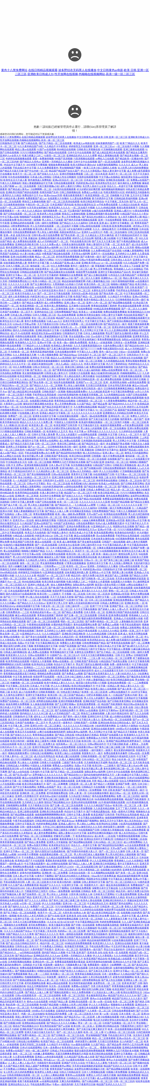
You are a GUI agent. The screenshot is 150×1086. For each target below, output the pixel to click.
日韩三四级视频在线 (70, 192)
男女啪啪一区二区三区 (36, 397)
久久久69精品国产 (9, 327)
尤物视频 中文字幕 (119, 195)
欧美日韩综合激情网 (79, 456)
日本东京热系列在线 (35, 729)
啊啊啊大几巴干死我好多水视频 (68, 462)
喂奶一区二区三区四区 (15, 578)
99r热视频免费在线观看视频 (109, 799)
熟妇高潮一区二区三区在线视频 (22, 1004)
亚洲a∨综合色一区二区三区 (130, 1038)
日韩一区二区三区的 (45, 443)
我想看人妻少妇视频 (105, 238)
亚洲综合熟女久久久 (18, 1084)
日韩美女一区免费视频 (125, 342)
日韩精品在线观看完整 (31, 272)
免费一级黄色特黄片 (120, 664)
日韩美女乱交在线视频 (131, 358)
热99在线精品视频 (31, 581)
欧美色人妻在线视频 (91, 900)
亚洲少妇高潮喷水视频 (22, 256)
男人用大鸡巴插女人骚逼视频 (89, 854)
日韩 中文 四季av (14, 465)
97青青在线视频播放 (75, 563)
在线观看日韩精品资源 (41, 401)
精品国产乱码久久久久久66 (122, 995)
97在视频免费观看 (69, 330)
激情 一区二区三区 (29, 563)
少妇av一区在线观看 (129, 351)
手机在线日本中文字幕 (24, 168)
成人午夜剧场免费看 (101, 707)
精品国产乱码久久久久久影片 (127, 998)
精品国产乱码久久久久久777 (111, 1084)
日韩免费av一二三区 (54, 566)
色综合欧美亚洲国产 (133, 315)
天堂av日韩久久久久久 (66, 897)
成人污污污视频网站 (20, 759)
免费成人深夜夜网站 (35, 348)
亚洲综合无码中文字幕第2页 (98, 839)
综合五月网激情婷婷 (129, 781)
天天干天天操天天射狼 (62, 597)
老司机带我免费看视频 (67, 256)
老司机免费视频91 (38, 925)
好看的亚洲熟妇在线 (23, 269)
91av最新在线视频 (80, 1044)
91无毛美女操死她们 (37, 207)
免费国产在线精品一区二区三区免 (17, 701)
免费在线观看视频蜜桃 (101, 367)
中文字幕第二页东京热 (116, 201)
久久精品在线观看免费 (57, 857)
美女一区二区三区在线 (43, 318)
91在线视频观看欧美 (110, 551)
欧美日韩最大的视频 (20, 937)
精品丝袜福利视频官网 (73, 281)
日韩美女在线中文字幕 (137, 949)
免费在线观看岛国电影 (107, 925)
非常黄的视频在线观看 (18, 1011)
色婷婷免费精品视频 (46, 824)
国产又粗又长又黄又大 (126, 857)
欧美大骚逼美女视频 (59, 925)
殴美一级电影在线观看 (71, 934)
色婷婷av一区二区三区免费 (72, 931)
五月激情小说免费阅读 (53, 1078)
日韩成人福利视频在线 (15, 652)
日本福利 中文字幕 (40, 771)
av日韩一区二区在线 (67, 499)
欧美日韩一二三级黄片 (49, 594)
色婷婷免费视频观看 (110, 922)
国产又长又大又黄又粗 (103, 241)
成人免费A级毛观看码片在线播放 (123, 640)
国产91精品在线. (29, 143)
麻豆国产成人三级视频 (24, 419)
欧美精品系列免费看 (56, 1014)
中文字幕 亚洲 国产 (76, 952)
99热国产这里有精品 (64, 523)
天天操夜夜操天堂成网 (95, 762)
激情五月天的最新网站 (136, 453)
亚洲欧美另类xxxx (90, 263)
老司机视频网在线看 (35, 983)
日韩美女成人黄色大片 (56, 373)
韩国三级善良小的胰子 (65, 830)
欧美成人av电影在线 (84, 143)
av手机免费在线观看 (107, 204)
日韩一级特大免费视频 (46, 223)
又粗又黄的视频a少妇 (48, 186)
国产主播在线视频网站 (110, 866)
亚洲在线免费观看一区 (84, 548)
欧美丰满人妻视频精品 (56, 305)
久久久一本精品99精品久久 (60, 551)
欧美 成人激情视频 (22, 229)
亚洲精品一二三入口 (34, 667)
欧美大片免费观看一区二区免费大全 (36, 744)
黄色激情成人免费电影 (39, 180)
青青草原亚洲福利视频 (42, 351)
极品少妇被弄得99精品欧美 (105, 373)
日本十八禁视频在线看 (93, 1072)
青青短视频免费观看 (135, 361)
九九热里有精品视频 (103, 808)
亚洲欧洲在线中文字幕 (47, 330)
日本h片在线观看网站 (138, 778)
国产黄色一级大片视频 (74, 716)
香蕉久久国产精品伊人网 (57, 808)
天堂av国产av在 (94, 514)
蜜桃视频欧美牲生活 (127, 477)
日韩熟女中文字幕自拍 (60, 459)
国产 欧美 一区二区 (125, 873)
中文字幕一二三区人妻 (29, 600)
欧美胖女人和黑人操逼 (46, 1072)
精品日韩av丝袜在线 (133, 704)
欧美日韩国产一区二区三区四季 (72, 998)
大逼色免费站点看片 (113, 345)
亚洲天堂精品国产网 (42, 747)
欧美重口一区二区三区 (31, 428)
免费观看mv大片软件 (97, 738)
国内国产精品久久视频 (53, 952)
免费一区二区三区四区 (128, 796)
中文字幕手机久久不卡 (137, 523)
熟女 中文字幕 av (77, 431)
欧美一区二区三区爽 (123, 1001)
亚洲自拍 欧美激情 (64, 339)
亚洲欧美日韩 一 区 (134, 603)
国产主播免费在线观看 (65, 529)
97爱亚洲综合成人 (115, 787)
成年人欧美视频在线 (18, 296)
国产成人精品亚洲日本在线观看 (108, 152)
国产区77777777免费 (91, 348)
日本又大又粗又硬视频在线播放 (97, 655)
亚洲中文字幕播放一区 (122, 223)
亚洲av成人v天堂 (90, 906)
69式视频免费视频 (124, 538)
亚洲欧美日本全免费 (98, 915)
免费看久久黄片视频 (70, 643)
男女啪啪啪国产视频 (70, 168)
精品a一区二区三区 (45, 256)
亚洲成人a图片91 (122, 210)
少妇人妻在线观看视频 (37, 888)
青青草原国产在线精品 (61, 1069)
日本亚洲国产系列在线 (62, 204)
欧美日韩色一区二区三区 (97, 284)
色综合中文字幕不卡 (14, 164)
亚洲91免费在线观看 (137, 428)
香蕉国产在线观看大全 (49, 698)
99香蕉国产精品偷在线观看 (56, 253)
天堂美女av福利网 (80, 253)
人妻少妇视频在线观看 (107, 1017)
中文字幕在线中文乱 (88, 425)
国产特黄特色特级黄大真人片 (82, 851)
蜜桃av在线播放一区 (13, 637)
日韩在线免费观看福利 (24, 232)
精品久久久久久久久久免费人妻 (36, 422)
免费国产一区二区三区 (19, 416)
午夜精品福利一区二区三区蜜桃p (109, 676)
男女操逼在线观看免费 (129, 305)
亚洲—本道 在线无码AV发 (16, 235)
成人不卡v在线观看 (20, 333)
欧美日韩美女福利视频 (53, 581)
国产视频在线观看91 (107, 358)
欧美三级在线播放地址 (19, 250)
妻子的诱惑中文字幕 (102, 198)
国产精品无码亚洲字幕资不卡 (57, 407)
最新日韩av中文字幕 (136, 520)
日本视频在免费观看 (127, 229)
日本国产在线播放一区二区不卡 (16, 312)
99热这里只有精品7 (71, 692)
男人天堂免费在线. (71, 217)
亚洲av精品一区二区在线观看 (116, 719)
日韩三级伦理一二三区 (77, 606)
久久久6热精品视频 (106, 207)
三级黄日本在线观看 (87, 1007)
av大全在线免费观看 (135, 845)
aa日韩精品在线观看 (30, 952)
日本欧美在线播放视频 (126, 437)
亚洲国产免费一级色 (126, 784)
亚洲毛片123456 (65, 866)
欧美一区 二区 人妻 (93, 1032)
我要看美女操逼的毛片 (131, 925)
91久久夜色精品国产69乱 (30, 146)
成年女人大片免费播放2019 (48, 716)
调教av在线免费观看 (111, 370)
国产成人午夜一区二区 (15, 505)
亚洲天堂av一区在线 (23, 520)
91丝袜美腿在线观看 (67, 416)
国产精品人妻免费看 (72, 612)
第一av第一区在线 (102, 1001)
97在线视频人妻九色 (28, 413)
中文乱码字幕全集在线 (65, 287)
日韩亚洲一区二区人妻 (80, 784)
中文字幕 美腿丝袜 (27, 238)
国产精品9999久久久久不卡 (122, 404)
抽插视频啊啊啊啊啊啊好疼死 (50, 814)
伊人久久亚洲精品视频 (116, 330)
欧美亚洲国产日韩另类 (65, 425)
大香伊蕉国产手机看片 (42, 949)
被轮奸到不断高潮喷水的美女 (38, 404)
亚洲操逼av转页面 (115, 520)
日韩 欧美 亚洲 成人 (99, 223)
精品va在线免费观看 (64, 747)
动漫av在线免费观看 (135, 830)
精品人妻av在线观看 (25, 149)
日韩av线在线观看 (60, 474)
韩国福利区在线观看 (42, 278)
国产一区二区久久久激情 (87, 278)
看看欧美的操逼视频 (56, 860)
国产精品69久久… (64, 505)
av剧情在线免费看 (137, 382)
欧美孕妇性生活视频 (42, 664)
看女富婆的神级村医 (124, 750)
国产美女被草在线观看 (89, 542)
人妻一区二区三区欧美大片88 (40, 882)
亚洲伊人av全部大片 (10, 155)
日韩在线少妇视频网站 (42, 753)
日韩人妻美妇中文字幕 (93, 882)
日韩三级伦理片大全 (91, 545)
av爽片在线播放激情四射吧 (51, 732)
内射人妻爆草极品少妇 (98, 281)
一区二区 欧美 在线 (123, 707)
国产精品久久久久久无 (46, 934)
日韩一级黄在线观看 (30, 827)
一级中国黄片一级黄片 (101, 750)
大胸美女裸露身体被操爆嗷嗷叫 (43, 361)
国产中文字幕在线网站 (24, 787)
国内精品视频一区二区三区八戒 (75, 269)
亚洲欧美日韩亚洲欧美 (73, 633)
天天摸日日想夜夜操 (96, 385)
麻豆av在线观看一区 (45, 542)
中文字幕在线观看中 (34, 863)
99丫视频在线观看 (124, 937)
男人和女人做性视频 (47, 232)
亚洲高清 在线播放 (49, 327)
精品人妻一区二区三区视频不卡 (109, 667)
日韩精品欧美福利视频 (125, 198)
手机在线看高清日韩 (80, 241)
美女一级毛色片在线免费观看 (63, 909)
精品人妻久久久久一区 (132, 686)
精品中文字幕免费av (20, 529)
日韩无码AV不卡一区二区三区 (15, 747)
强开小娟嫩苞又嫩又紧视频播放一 (25, 566)
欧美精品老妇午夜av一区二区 (45, 612)
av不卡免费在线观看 (30, 768)
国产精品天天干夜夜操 (125, 732)
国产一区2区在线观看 (109, 161)
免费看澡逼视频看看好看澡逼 (117, 499)
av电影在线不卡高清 (25, 299)
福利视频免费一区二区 (55, 210)
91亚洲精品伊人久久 (101, 526)
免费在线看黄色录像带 (115, 753)
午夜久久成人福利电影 (88, 370)
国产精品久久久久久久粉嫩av (62, 1023)
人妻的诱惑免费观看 (58, 670)
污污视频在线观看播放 (11, 431)
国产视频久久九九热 (128, 486)
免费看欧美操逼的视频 (68, 388)
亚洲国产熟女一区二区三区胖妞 (126, 606)
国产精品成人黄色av (18, 189)
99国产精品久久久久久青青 (20, 934)
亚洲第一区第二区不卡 (91, 446)
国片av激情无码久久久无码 (88, 827)
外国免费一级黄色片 (53, 965)
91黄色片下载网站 (44, 876)
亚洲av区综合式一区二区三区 (67, 180)
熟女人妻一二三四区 (25, 698)
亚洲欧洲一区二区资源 (26, 496)
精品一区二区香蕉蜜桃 (103, 1038)
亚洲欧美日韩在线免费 (51, 811)
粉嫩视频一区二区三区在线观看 (49, 250)
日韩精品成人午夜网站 (17, 765)
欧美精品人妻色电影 (61, 345)
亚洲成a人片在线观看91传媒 (128, 618)
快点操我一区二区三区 (42, 339)
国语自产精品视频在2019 (57, 802)
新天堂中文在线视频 (18, 719)
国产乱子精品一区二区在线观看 (55, 143)
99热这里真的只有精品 (87, 735)
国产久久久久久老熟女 (36, 900)
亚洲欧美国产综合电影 (94, 701)
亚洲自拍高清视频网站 (89, 287)
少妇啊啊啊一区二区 (40, 189)
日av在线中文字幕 (100, 336)
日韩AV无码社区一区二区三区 (48, 367)
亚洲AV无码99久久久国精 (72, 940)
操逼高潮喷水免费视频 (17, 704)
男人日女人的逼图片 (66, 434)
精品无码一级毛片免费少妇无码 (87, 575)
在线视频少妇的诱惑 (110, 870)
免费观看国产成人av (35, 198)
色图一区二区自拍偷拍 (115, 232)
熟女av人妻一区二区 (47, 980)
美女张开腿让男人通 (32, 456)
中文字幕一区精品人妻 (107, 686)
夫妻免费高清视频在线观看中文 (133, 318)
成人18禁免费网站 (53, 302)
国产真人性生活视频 (111, 980)
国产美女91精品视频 (40, 591)
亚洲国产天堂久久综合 (73, 1063)
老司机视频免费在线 (57, 793)
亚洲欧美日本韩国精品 (104, 863)
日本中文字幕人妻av (45, 919)
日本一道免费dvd (110, 974)
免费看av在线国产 (139, 180)
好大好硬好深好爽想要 (88, 189)
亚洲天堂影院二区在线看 (33, 1044)
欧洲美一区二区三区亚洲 (95, 692)
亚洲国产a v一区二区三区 (89, 382)
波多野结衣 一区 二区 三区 (107, 983)
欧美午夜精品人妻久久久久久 (99, 299)
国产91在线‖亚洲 (95, 462)
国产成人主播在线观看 (95, 275)
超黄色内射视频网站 (30, 873)
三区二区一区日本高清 (95, 174)
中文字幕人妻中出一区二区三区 (16, 756)
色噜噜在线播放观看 (25, 336)
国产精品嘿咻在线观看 (120, 302)
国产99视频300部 (93, 468)
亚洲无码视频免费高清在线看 (82, 557)
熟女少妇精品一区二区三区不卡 (34, 477)
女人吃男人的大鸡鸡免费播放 (133, 168)
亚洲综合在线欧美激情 (102, 729)
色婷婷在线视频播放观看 (18, 158)
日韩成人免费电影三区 (98, 489)
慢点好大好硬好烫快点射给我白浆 (61, 428)
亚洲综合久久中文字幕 (124, 961)
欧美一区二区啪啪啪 (38, 578)
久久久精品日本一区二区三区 (80, 480)
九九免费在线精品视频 (85, 407)
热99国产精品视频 (120, 502)
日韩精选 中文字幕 (32, 965)
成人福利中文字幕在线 (115, 446)
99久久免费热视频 (60, 266)
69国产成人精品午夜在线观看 (117, 587)
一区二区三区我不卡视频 (18, 394)
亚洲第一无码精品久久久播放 (57, 161)
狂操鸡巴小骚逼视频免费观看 (18, 545)
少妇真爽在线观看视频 (132, 397)
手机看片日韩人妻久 (89, 897)
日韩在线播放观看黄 (64, 183)
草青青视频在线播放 (122, 986)
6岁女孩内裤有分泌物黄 (79, 229)
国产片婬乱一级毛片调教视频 (28, 817)
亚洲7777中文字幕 (99, 606)
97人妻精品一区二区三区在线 (119, 1032)
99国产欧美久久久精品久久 (73, 971)
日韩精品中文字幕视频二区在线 (130, 839)
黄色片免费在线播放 (35, 321)
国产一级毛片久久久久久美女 (65, 578)
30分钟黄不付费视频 (36, 164)
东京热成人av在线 (9, 903)
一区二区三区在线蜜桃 (49, 995)
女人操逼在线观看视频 (39, 649)
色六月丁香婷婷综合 (116, 364)
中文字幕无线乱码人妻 (114, 545)
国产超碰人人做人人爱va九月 (113, 609)
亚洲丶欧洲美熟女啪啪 (115, 382)
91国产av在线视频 (46, 149)
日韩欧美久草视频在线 (88, 149)
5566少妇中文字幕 (19, 370)
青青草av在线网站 (49, 440)
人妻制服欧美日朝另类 (131, 621)
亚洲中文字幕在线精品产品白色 (114, 272)
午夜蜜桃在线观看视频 (38, 624)
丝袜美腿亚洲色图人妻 (15, 263)
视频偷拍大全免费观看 (71, 275)
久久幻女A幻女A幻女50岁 (60, 922)
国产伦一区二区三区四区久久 (121, 882)
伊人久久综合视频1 (109, 471)
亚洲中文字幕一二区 (105, 597)
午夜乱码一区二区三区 (37, 204)
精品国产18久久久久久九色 (70, 318)
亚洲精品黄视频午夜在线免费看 (102, 214)
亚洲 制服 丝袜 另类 (86, 781)
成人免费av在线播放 (38, 652)
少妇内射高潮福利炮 (67, 394)
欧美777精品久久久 (130, 143)
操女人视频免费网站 (61, 584)
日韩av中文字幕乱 (36, 483)
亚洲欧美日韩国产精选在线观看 (22, 192)
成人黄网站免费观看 (43, 658)
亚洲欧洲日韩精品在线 (107, 1026)
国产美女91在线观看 (36, 637)
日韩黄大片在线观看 (79, 373)
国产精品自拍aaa (68, 355)
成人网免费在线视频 (110, 379)
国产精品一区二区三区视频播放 (36, 836)
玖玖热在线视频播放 (18, 177)
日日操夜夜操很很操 (13, 204)
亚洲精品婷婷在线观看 (22, 223)
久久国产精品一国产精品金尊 (92, 404)
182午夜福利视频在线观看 (111, 802)
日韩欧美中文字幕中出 (106, 450)
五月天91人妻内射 (56, 379)
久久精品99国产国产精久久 (134, 974)
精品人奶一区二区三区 (123, 489)
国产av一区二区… (37, 446)
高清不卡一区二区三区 (120, 174)
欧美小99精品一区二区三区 (47, 281)
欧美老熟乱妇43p (96, 640)
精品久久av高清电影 (61, 358)
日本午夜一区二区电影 (91, 919)
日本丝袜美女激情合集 (102, 538)
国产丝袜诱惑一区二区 (34, 894)
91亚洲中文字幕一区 (77, 600)
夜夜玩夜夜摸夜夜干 (73, 195)
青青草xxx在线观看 (75, 1075)
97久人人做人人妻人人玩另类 (119, 247)
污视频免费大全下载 (75, 965)
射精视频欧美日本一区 (51, 689)
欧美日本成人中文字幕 (81, 532)
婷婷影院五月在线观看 (80, 146)
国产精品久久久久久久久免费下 (43, 848)
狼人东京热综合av (92, 453)
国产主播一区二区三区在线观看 (80, 615)
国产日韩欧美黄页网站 (132, 483)
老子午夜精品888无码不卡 (128, 235)
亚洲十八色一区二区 (96, 302)
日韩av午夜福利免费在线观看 (94, 260)
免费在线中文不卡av (32, 195)
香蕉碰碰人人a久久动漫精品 (128, 269)
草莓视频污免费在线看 (106, 266)
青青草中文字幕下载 (38, 263)
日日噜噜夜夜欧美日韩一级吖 (130, 299)
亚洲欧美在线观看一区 (117, 180)
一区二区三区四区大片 (15, 584)
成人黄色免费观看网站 (45, 833)
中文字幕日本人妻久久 (88, 719)
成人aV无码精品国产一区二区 (53, 241)
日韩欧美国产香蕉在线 (56, 456)
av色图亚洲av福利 (78, 977)
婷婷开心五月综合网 (82, 238)
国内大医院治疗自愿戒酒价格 (21, 594)
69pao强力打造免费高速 (103, 876)
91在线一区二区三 (33, 508)
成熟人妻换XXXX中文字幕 (72, 833)
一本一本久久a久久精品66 (28, 210)
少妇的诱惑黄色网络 (105, 725)
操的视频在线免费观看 (128, 1075)
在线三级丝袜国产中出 (51, 738)
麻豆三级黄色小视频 (45, 741)
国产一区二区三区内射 (65, 870)
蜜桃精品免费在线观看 (49, 673)
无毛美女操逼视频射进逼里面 (130, 578)
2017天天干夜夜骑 (68, 247)
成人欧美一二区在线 (104, 836)
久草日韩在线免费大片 (99, 517)
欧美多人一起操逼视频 (90, 312)
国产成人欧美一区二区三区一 (132, 689)
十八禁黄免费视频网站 (115, 401)
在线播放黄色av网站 (60, 1066)
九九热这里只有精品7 (80, 796)
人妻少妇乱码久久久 (125, 673)
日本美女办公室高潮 (68, 545)
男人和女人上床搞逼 (57, 894)
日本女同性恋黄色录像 (119, 385)
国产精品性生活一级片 (115, 324)
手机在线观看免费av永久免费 (40, 453)
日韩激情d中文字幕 (10, 143)
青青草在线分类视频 (119, 738)
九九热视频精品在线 (113, 361)
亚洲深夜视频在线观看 (130, 376)
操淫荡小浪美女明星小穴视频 (110, 584)
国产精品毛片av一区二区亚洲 (79, 1017)
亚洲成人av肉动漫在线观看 (49, 1056)
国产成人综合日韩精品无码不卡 (22, 943)
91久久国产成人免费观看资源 (23, 885)
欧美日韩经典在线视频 (19, 260)
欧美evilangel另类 (53, 195)
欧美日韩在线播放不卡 (83, 686)
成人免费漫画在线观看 (24, 241)
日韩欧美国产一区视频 (53, 391)
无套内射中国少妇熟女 (125, 367)
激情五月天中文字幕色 (111, 820)
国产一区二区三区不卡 (114, 355)
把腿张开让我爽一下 (64, 836)
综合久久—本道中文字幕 (120, 186)
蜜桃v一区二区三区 (118, 591)
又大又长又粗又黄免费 (46, 468)
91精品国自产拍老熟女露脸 (113, 661)
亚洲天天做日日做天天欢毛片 (40, 1032)
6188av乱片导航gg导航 (24, 324)
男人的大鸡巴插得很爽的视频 (28, 557)
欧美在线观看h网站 (104, 532)
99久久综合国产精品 (20, 897)
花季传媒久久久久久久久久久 (102, 431)
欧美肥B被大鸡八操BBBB (84, 483)
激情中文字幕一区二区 (99, 327)
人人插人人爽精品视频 (69, 759)
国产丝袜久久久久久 (47, 174)
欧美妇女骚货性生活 (85, 204)
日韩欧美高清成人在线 (69, 989)
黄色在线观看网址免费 (85, 624)
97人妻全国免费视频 (23, 309)
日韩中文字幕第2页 (42, 529)
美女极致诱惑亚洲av (96, 995)
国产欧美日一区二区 (40, 370)
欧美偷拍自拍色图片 (72, 437)
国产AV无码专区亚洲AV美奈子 (50, 290)
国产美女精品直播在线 (46, 940)
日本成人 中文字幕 (40, 686)
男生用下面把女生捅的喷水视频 (121, 333)
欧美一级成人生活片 (106, 554)
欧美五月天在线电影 (35, 532)
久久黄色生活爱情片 (13, 695)
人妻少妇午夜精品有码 (117, 713)
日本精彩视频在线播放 (19, 961)
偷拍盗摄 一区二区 (40, 266)
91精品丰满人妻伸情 (13, 198)
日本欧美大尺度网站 (103, 894)
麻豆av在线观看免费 (84, 535)
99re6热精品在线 (8, 572)
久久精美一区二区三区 (99, 1011)
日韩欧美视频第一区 (35, 431)
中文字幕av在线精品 (109, 177)
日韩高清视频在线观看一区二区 (22, 1038)
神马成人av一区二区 (54, 1060)
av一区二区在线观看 (25, 186)
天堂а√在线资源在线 (72, 698)
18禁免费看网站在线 (23, 287)
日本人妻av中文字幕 (59, 465)
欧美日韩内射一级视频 (29, 220)
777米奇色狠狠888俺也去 (96, 848)
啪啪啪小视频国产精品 (122, 284)
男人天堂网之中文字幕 (91, 330)
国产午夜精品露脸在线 (128, 241)
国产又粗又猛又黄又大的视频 (104, 419)
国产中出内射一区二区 (36, 171)
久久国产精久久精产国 (68, 618)
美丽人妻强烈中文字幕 (98, 244)
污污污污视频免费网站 (31, 152)
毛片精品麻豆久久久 (40, 1007)
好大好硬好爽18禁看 (72, 299)
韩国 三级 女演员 (107, 477)
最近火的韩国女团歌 (23, 499)
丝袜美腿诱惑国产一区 (107, 143)
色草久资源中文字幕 (94, 364)
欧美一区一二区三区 (67, 502)
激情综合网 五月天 (128, 554)
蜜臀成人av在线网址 (62, 765)
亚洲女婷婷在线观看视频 (125, 327)
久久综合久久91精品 (108, 630)
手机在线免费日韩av (99, 946)
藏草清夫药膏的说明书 (81, 670)
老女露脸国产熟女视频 (117, 443)
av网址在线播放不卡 (45, 489)
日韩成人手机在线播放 (61, 1050)
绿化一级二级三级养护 (37, 1050)
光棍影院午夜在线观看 (38, 1020)
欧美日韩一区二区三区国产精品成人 (66, 695)
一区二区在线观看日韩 (90, 324)
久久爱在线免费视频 (80, 198)
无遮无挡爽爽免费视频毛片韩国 (71, 1053)
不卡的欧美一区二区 (18, 351)
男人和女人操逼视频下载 (41, 505)
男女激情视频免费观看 (52, 563)
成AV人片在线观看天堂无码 (108, 670)
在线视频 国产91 (69, 361)
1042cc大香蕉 (7, 689)
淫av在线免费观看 (66, 315)
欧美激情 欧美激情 (29, 327)
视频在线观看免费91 (52, 376)
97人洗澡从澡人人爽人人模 (106, 992)
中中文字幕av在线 (9, 217)
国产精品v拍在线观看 (55, 152)
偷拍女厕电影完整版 (45, 520)
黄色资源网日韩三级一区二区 (21, 247)
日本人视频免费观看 (112, 287)
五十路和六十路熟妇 (127, 725)
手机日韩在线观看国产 (53, 600)
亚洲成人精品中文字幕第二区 (55, 413)
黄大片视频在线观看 (10, 778)
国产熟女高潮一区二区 (72, 235)
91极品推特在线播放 (45, 866)
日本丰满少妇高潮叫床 (100, 968)
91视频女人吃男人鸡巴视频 (73, 1004)
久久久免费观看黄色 (47, 168)
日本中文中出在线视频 (79, 152)
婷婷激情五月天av (51, 217)
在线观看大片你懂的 (58, 198)
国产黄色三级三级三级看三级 (119, 560)
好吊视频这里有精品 (80, 511)
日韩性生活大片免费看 (123, 517)
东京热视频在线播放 (81, 465)
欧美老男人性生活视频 (49, 214)
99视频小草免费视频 (81, 808)
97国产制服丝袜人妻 (10, 894)
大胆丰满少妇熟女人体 (80, 894)
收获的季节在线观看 (86, 272)
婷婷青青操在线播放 (106, 480)
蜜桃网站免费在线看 (75, 640)
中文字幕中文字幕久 (95, 321)
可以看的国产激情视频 (79, 210)
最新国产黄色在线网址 (121, 903)
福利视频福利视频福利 (113, 189)
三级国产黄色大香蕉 (72, 762)
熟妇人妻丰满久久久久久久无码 (91, 591)
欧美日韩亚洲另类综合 (92, 201)
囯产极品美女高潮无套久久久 (35, 609)
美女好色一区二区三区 (11, 397)
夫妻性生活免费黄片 (85, 652)
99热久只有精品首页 (70, 1072)
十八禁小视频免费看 (47, 355)
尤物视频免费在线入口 (19, 281)
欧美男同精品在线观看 (27, 492)
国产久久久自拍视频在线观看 (52, 538)
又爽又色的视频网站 (70, 1081)
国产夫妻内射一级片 (90, 256)
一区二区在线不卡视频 (127, 146)
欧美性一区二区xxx (76, 566)
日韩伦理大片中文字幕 (11, 983)
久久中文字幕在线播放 (85, 609)
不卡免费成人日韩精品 (33, 857)
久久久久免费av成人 (50, 244)
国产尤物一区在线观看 (11, 790)
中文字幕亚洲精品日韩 (87, 922)
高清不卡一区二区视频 (63, 928)
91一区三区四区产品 (106, 410)
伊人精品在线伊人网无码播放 (79, 376)
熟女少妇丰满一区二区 (123, 759)
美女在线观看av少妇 (79, 336)
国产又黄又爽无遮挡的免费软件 (63, 348)
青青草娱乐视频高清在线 (88, 974)
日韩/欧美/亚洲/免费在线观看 (116, 226)
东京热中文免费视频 (50, 496)
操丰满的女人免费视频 (129, 183)
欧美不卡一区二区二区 (24, 174)
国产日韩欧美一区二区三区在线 (97, 578)
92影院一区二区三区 (54, 155)
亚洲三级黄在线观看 (133, 149)
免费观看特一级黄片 (98, 965)
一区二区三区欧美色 (13, 450)
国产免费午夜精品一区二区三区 (101, 621)
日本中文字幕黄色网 (138, 661)
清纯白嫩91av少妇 (63, 278)
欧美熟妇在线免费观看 (115, 514)
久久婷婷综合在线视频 (130, 431)
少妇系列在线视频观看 (64, 189)
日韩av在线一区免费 (138, 753)
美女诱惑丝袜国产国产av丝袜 (18, 388)
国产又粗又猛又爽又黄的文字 (117, 256)
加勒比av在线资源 (131, 339)
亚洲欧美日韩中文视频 (134, 379)
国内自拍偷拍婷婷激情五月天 (99, 774)
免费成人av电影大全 (92, 192)
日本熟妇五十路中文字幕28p (91, 649)
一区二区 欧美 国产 (121, 244)
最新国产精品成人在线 (131, 450)
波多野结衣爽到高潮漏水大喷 (102, 833)
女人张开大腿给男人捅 (130, 217)
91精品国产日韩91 (34, 450)
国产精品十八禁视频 (103, 784)
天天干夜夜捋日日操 (84, 1084)
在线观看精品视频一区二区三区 (56, 854)
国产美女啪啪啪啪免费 (38, 474)
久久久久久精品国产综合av (98, 805)
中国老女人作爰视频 (99, 581)
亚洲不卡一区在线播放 (102, 253)
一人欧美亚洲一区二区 (131, 637)
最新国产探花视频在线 (129, 410)
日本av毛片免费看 (68, 324)
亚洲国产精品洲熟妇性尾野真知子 (124, 741)
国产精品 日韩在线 (84, 597)
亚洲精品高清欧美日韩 (27, 244)
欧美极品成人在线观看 (120, 958)
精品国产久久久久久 (50, 885)
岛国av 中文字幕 (25, 643)
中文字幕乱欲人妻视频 (118, 649)
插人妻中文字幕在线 (79, 707)
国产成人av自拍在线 (18, 771)
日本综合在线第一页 (79, 873)
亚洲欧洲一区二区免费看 (33, 793)
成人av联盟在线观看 (107, 1078)
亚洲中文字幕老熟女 (36, 695)
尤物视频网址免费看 (16, 805)
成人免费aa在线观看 (69, 440)
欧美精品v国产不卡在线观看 (29, 860)
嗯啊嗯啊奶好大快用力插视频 (15, 664)
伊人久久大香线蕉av (91, 171)
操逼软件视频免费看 (110, 425)
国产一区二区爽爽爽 (57, 784)
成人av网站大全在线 (10, 456)
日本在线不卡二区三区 (78, 290)
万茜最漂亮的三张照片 (36, 891)
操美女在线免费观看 (80, 667)
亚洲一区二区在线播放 (114, 428)
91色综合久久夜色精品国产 (122, 275)
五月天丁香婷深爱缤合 (49, 299)
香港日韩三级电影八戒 (76, 367)
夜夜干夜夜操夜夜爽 (138, 324)
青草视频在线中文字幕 (46, 646)
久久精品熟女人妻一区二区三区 (52, 471)
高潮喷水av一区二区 (111, 278)
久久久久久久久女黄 (18, 284)
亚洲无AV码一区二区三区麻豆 (46, 725)
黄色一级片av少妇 (108, 351)
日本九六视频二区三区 (17, 266)
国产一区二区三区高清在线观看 (63, 201)
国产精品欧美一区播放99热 (129, 158)
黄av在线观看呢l (11, 551)
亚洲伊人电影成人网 (32, 526)
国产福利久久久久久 (18, 906)
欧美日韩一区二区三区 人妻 (80, 554)
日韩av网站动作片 (96, 744)
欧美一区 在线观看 (118, 952)
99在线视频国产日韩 (106, 376)
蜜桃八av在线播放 (88, 710)
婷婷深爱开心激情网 (113, 827)
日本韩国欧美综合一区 (56, 508)
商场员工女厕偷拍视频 (34, 201)
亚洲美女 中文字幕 (40, 358)
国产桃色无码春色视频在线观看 (80, 220)
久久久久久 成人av (128, 164)
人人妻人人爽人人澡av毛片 (22, 1063)
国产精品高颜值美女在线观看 (59, 272)
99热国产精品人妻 (58, 1001)
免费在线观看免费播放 (115, 312)
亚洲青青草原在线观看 (134, 870)
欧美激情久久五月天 (25, 342)
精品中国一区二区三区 (91, 247)
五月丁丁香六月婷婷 (126, 808)
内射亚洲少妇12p (39, 296)
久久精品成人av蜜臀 (85, 505)
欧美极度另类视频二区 (91, 394)
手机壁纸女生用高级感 (127, 290)
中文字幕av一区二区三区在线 (99, 437)
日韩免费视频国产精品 (66, 312)
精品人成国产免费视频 (37, 1066)
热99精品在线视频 (66, 149)
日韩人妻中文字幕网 (111, 315)
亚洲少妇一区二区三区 (74, 903)
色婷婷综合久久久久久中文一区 (38, 998)
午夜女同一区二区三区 (52, 606)
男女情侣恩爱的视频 (103, 857)
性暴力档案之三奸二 (32, 155)
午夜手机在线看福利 (130, 624)
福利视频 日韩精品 (80, 891)
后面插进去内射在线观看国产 (71, 1011)
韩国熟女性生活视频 (123, 526)
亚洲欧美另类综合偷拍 (88, 315)
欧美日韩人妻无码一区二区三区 (49, 229)
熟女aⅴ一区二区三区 (61, 609)
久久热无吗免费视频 (23, 489)
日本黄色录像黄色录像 (86, 477)
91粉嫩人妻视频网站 (133, 250)
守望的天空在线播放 (45, 989)
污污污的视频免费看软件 (68, 906)
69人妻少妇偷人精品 (30, 253)
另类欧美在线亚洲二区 (137, 747)
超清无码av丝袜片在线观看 (54, 796)
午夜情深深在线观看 (20, 658)
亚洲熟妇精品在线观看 (33, 1023)
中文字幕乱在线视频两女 (91, 817)
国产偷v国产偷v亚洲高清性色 (63, 587)
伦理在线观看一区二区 (22, 940)
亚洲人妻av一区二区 (74, 302)
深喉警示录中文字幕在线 (105, 888)
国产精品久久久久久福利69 (73, 223)
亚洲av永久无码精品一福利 (84, 471)
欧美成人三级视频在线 (71, 560)
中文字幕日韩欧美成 (117, 744)
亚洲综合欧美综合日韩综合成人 (114, 722)
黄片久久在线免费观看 (28, 640)
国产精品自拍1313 (73, 774)
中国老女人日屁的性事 (66, 422)
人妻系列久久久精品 (10, 195)
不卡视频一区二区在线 (73, 594)
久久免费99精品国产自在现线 (106, 250)
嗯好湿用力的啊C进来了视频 (18, 646)
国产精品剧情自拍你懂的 (69, 453)
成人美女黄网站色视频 (31, 808)
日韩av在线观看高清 (25, 995)
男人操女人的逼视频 (91, 428)
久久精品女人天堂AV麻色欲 (99, 235)
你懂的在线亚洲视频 (47, 971)
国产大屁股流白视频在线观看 (122, 321)
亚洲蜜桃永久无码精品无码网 (118, 413)
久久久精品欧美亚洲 (99, 391)
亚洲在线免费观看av (123, 600)
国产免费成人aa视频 (20, 278)
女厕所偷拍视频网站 (107, 164)
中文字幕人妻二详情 (13, 548)
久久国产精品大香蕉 (13, 1066)
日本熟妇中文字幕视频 (136, 698)
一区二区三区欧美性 (136, 787)
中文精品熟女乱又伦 (16, 462)
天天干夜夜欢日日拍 (47, 324)
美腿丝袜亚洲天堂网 (137, 900)
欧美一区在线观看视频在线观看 (124, 1029)
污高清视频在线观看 (83, 158)
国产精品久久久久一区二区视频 (46, 385)
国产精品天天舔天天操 (11, 171)
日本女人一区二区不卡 (130, 434)
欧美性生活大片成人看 (15, 180)
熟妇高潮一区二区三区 (120, 762)
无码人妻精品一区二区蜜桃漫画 (51, 309)
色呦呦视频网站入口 (130, 373)
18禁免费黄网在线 (19, 226)
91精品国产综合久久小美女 (134, 214)
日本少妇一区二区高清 (98, 594)
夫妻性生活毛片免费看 (103, 290)
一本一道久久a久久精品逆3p (54, 1038)
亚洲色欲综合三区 (43, 312)
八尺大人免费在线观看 (135, 866)
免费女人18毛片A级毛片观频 (101, 1075)
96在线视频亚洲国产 (54, 526)
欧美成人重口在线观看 (67, 756)
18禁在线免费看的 (85, 523)
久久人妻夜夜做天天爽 (24, 355)
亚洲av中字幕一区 (46, 342)
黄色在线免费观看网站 (117, 496)
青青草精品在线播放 (64, 401)
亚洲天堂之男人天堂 (57, 603)
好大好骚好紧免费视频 (78, 250)
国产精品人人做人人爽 (56, 511)
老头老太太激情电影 (136, 897)
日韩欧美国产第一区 (32, 781)
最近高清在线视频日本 (117, 885)
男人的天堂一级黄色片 (60, 722)
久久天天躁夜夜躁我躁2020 (88, 345)
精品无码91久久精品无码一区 (63, 637)
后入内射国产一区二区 (131, 1041)
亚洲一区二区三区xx (103, 146)
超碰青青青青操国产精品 (77, 689)
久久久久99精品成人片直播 (71, 489)
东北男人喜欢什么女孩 (94, 186)
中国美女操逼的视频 (94, 496)
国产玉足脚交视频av (65, 704)
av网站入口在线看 (105, 158)
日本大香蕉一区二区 (94, 612)
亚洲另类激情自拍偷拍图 (99, 961)
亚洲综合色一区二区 (118, 416)
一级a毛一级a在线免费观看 (93, 416)
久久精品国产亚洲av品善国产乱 (36, 523)
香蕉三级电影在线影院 (74, 517)
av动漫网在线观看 (19, 358)
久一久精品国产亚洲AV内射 (27, 480)
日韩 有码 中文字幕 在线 (12, 587)
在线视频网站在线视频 (128, 597)
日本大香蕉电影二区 (60, 548)
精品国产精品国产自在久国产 (64, 171)
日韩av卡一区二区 (93, 560)
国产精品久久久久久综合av (31, 603)
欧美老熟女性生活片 (106, 183)
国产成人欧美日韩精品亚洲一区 (82, 379)
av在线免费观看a (43, 287)
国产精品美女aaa (65, 820)
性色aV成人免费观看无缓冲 (110, 523)
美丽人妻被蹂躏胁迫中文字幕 (37, 183)
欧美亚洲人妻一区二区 (40, 425)
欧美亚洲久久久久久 (59, 207)
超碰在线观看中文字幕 (60, 296)
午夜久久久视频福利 (10, 183)
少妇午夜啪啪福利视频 (122, 281)
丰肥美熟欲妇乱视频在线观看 (59, 781)
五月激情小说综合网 (79, 305)
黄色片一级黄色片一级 (82, 266)
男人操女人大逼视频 (28, 762)
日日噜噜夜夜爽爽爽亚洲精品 (119, 388)
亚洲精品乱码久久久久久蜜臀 (81, 155)
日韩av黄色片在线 (60, 1020)
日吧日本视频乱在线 (96, 695)
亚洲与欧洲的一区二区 (71, 468)
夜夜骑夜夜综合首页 (89, 637)
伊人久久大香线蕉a (60, 686)
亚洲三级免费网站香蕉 (64, 1007)
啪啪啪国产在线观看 (30, 217)
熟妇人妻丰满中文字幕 (114, 171)
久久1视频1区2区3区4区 (15, 425)
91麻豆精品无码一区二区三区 (100, 318)
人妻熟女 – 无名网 (138, 744)
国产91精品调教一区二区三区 (97, 1081)
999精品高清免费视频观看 (106, 309)
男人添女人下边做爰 (52, 220)
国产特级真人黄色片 (57, 532)
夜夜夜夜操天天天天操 (69, 741)
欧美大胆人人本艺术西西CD (31, 915)
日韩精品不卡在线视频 (93, 787)
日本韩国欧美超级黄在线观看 (96, 440)
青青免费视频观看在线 (109, 339)
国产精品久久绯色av (30, 161)
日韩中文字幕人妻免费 (43, 434)
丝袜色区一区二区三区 (116, 462)
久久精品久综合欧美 (129, 204)
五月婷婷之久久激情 (125, 253)
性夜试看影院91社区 (114, 192)
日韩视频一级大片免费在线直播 (107, 456)
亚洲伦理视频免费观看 (71, 174)
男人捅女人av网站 (86, 824)
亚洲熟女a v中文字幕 (100, 572)
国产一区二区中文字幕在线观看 (53, 293)
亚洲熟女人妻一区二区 (135, 980)
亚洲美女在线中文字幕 (44, 416)
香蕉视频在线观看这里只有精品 (19, 673)
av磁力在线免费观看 (102, 210)
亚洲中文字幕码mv (20, 517)
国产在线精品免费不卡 (84, 358)
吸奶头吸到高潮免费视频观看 (96, 618)
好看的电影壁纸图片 (61, 624)
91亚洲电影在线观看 (53, 572)
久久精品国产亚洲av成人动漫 (65, 263)
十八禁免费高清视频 (10, 750)
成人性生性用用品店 (44, 756)
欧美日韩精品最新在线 (122, 679)
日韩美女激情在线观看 (73, 244)
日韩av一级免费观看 (59, 891)
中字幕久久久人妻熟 (87, 351)
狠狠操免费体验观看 (58, 164)
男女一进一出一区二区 (63, 649)
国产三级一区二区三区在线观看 (43, 621)
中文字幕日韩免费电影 (122, 391)
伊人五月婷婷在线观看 (42, 226)
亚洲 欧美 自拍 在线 (16, 649)
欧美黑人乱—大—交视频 (73, 327)
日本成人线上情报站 (40, 177)
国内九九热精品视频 (23, 330)
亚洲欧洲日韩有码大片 (114, 900)
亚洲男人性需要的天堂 (27, 796)
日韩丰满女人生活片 (121, 260)
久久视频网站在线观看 (35, 670)
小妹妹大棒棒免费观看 (93, 520)
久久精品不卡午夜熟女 (56, 146)
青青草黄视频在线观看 (11, 842)
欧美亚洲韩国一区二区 (97, 195)
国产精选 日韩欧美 (87, 646)
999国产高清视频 (63, 158)
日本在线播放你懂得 (65, 351)
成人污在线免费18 (28, 692)
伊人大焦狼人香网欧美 (120, 563)
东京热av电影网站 (85, 627)
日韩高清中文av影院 (53, 480)
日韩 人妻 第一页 (77, 793)
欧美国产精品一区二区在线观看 (90, 296)
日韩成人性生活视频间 (64, 177)
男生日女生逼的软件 (114, 949)
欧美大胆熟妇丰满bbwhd (83, 164)
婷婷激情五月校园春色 (137, 192)
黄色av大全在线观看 (100, 998)
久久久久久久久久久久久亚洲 (86, 413)
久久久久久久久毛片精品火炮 (78, 725)
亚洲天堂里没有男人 (73, 321)
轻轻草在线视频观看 (64, 382)
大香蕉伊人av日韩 (12, 404)
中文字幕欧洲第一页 (127, 238)
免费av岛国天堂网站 (37, 845)
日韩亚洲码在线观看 (45, 820)
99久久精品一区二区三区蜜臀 (116, 658)
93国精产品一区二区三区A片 (65, 655)
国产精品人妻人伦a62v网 (129, 765)
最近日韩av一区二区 (120, 793)
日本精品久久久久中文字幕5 (81, 1078)
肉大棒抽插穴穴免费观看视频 (113, 557)
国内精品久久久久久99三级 (34, 713)
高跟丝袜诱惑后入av (69, 232)
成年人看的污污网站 (70, 186)
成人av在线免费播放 (65, 719)
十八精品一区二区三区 (108, 505)
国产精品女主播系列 (136, 152)
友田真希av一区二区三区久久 (71, 744)
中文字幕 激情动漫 (22, 676)
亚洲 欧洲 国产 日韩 (132, 983)
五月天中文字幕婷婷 (47, 275)
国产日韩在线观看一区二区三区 (19, 214)
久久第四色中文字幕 (90, 587)
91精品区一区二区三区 (44, 759)
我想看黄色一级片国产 (132, 419)
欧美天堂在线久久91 (25, 293)
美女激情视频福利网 (32, 373)
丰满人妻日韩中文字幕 (51, 492)
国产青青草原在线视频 (64, 370)
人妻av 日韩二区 (23, 514)
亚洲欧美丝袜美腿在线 (56, 778)
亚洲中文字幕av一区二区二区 (21, 275)
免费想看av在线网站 (40, 679)
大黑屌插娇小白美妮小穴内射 (67, 284)
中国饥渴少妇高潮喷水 (68, 520)
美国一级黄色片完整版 (123, 811)
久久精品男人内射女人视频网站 (41, 560)
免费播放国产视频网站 (87, 820)
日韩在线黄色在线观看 (53, 554)
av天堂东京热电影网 (25, 437)
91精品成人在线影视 (23, 535)
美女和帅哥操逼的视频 (80, 983)
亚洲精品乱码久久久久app (46, 955)
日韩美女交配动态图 (59, 397)
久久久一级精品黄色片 (104, 229)
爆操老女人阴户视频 (18, 339)
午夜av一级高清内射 (62, 1084)
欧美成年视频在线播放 (90, 422)
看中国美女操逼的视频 (22, 468)
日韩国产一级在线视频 (113, 542)
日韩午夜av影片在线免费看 (45, 235)
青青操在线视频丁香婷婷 (104, 305)
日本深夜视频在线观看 (11, 870)
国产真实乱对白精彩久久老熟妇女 (99, 217)
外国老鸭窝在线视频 (79, 538)
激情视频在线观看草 (119, 931)
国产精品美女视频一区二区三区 (100, 486)
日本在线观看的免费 (18, 591)
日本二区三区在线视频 (100, 600)
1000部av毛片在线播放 (127, 729)
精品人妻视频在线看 (108, 155)
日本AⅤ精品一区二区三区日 (96, 759)
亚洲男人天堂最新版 (16, 446)
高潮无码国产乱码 (49, 192)
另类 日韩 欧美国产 (134, 287)
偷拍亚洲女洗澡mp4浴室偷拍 (46, 333)
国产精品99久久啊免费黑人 (59, 450)
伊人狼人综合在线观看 (37, 597)
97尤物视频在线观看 (111, 149)
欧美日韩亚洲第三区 (108, 492)
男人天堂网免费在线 (65, 404)
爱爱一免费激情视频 (43, 158)
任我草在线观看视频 (87, 177)
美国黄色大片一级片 (92, 753)
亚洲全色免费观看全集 (78, 526)
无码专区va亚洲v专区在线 (84, 293)
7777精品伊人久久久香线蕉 (36, 345)
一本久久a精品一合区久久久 (68, 364)
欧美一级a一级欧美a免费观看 (72, 342)
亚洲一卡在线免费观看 (109, 220)
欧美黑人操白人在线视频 (103, 689)
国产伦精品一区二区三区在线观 (90, 459)
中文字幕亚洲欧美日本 (47, 643)
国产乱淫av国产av (22, 774)
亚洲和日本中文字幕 (97, 563)
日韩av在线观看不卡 (38, 655)
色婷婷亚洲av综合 (85, 183)
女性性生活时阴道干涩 (48, 437)
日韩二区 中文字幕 (63, 535)
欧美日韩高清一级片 (92, 388)
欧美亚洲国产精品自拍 (95, 958)
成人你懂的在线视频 (120, 716)
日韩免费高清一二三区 (17, 612)
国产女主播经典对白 (40, 284)
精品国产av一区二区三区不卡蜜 (80, 492)
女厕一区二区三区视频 (90, 361)
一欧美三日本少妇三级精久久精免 (99, 168)
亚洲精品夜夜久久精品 (56, 750)
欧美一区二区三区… (133, 370)
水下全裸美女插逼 (71, 768)
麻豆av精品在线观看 (25, 615)
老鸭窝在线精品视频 (46, 701)
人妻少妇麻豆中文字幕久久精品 (132, 774)
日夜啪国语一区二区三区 (89, 401)
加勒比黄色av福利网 (47, 247)
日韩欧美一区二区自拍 (130, 480)
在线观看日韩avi (14, 667)
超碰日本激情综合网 (42, 364)
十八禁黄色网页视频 (18, 679)
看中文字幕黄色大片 (128, 863)
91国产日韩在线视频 (136, 394)
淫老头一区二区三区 (36, 587)
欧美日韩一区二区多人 (93, 741)
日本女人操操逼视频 (93, 333)
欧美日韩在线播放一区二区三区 (60, 817)
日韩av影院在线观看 (89, 226)
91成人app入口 (54, 321)
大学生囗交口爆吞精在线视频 (57, 827)
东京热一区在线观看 (59, 986)
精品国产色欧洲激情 (111, 704)
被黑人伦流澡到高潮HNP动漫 (84, 603)
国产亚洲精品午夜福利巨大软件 (119, 756)
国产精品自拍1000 (134, 345)
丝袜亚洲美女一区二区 (46, 269)
